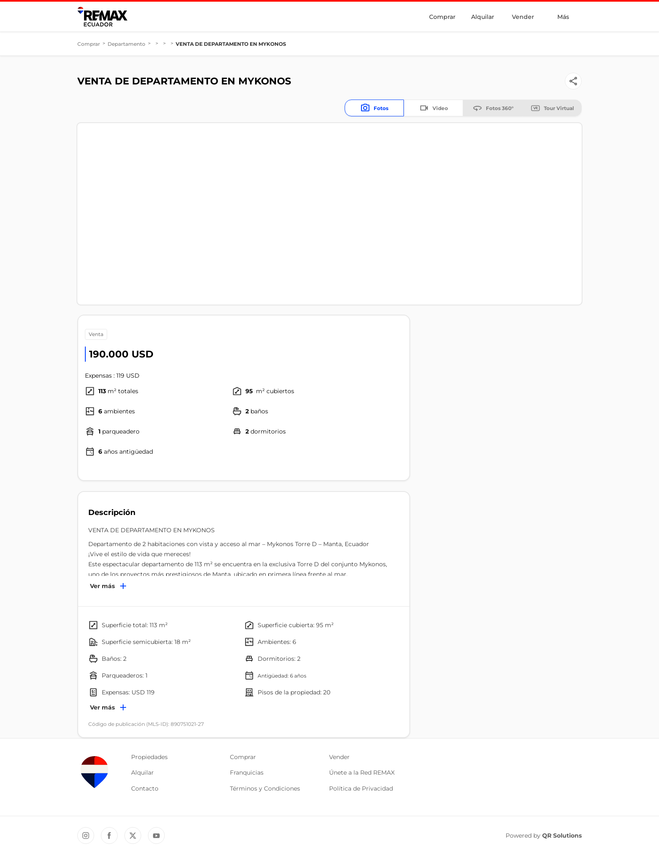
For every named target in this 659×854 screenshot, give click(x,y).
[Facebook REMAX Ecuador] (109, 835)
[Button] (573, 81)
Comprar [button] (243, 757)
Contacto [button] (144, 788)
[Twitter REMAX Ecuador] (132, 835)
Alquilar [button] (142, 772)
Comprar (442, 17)
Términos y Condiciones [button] (265, 788)
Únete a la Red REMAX (362, 772)
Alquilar (482, 17)
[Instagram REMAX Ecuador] (85, 835)
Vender (523, 17)
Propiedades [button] (149, 757)
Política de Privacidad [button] (361, 788)
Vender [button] (339, 757)
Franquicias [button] (247, 772)
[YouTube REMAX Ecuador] (156, 835)
